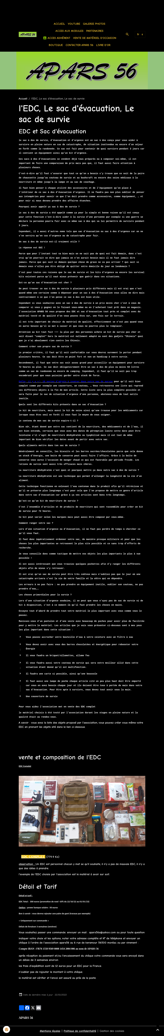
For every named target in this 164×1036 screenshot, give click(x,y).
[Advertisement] (57, 7)
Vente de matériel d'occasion (94, 38)
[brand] (27, 34)
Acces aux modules (69, 31)
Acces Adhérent (56, 38)
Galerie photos (94, 24)
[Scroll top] (158, 1030)
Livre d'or (103, 45)
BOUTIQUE (56, 45)
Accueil (59, 24)
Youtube (74, 24)
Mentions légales (50, 1031)
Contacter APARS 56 (79, 45)
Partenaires (94, 31)
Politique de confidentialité (80, 1031)
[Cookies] (6, 1029)
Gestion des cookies (112, 1031)
